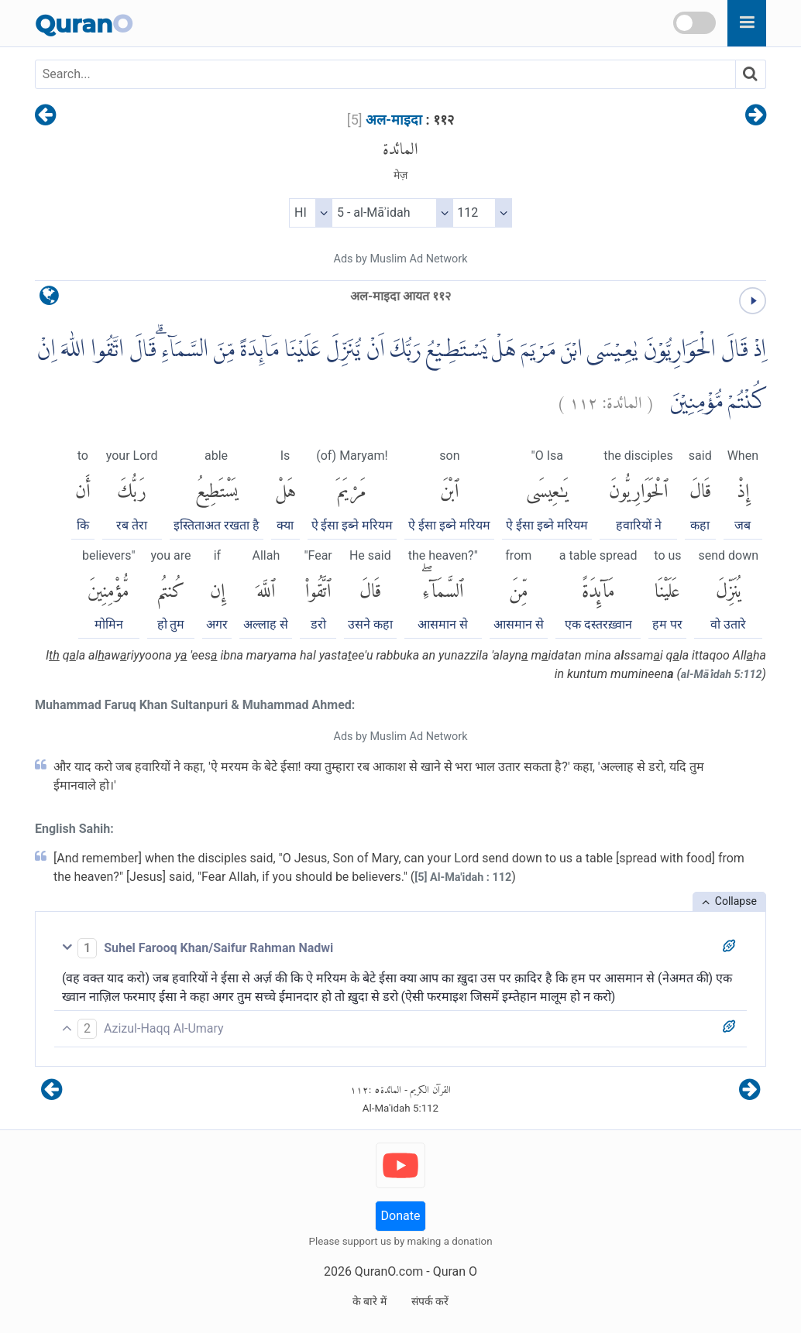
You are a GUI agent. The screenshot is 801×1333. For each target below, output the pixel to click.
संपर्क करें (430, 1301)
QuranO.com (389, 1271)
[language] (49, 299)
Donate (401, 1215)
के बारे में (369, 1301)
